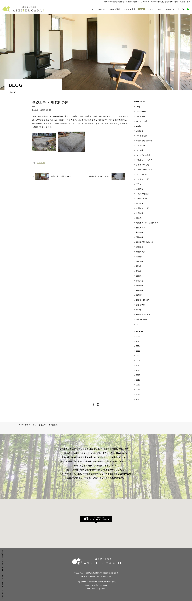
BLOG (141, 9)
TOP (91, 9)
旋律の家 (139, 232)
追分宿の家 (140, 305)
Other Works (141, 112)
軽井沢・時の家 (142, 300)
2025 (138, 341)
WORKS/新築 (114, 9)
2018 (138, 375)
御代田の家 (140, 228)
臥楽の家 (139, 281)
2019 (138, 370)
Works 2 (139, 131)
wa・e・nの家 (142, 121)
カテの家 (139, 150)
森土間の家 (140, 252)
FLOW (150, 9)
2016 (138, 385)
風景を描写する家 (143, 314)
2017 (138, 380)
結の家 (139, 271)
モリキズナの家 (142, 179)
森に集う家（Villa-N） (145, 242)
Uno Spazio (140, 116)
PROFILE (101, 9)
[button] (96, 520)
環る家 (139, 266)
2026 (138, 336)
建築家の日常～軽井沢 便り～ (148, 223)
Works (138, 126)
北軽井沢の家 (141, 199)
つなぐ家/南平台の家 (144, 141)
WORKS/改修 (129, 9)
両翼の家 (139, 189)
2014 (138, 394)
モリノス (139, 184)
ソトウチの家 (141, 174)
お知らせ (41, 163)
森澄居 (139, 257)
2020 (138, 365)
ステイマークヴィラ (144, 169)
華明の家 (139, 285)
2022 (138, 356)
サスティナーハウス (144, 160)
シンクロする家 (142, 165)
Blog (138, 107)
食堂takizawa (141, 319)
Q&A (159, 9)
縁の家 (139, 276)
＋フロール (140, 324)
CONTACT (169, 9)
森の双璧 (139, 247)
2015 (138, 390)
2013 (138, 399)
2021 (138, 361)
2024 (138, 346)
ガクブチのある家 (143, 155)
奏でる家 (139, 203)
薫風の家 (139, 290)
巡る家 (139, 218)
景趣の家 (139, 237)
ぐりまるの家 (141, 136)
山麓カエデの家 (142, 208)
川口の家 (139, 213)
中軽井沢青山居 (142, 194)
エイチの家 (140, 145)
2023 (138, 351)
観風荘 (139, 295)
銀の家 (139, 310)
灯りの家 (139, 261)
